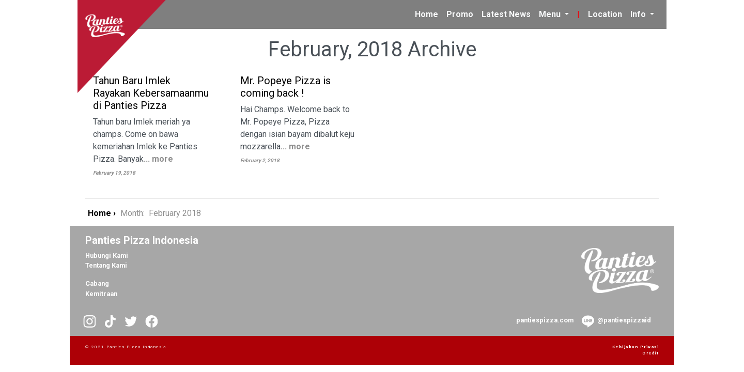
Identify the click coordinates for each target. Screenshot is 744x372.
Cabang (97, 283)
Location (605, 14)
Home (428, 13)
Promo (459, 14)
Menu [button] (551, 14)
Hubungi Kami (106, 255)
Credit (650, 353)
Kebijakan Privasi (635, 347)
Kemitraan (101, 294)
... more (158, 159)
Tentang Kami (106, 265)
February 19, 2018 (114, 173)
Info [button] (639, 14)
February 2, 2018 (260, 160)
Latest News (506, 14)
